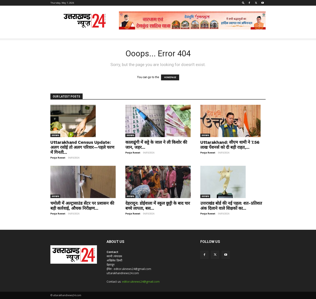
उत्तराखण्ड (55, 135)
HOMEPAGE (170, 77)
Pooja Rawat (57, 157)
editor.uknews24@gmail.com (141, 281)
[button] (243, 2)
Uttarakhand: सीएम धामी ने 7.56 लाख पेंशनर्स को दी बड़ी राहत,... (229, 145)
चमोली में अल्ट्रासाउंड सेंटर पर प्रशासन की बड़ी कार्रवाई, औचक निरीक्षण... (82, 206)
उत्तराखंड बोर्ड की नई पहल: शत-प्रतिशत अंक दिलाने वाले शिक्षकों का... (231, 206)
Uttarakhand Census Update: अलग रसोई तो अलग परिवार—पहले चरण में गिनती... (82, 147)
